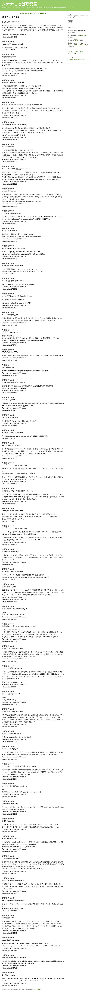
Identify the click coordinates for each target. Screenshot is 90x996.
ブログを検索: (71, 17)
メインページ (71, 45)
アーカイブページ (81, 45)
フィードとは (71, 53)
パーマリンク (37, 989)
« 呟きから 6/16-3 (26, 13)
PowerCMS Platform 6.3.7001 (76, 59)
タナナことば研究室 (19, 4)
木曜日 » (43, 13)
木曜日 (76, 40)
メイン (36, 13)
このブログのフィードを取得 (75, 51)
